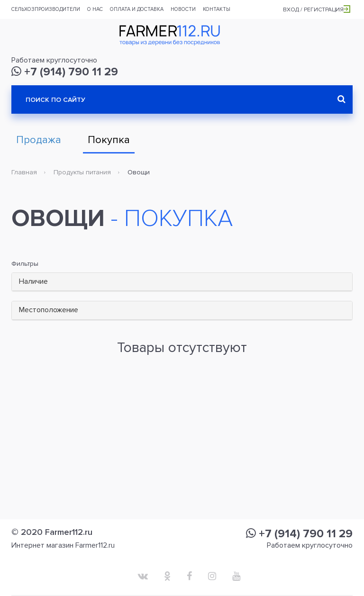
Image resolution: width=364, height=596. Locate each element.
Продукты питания (82, 172)
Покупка (109, 140)
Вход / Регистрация (316, 9)
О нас (95, 9)
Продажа (38, 140)
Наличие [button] (33, 281)
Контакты (216, 9)
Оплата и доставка (137, 9)
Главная (24, 172)
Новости (183, 9)
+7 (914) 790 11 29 (64, 72)
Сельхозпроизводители (45, 9)
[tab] (182, 282)
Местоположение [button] (48, 310)
